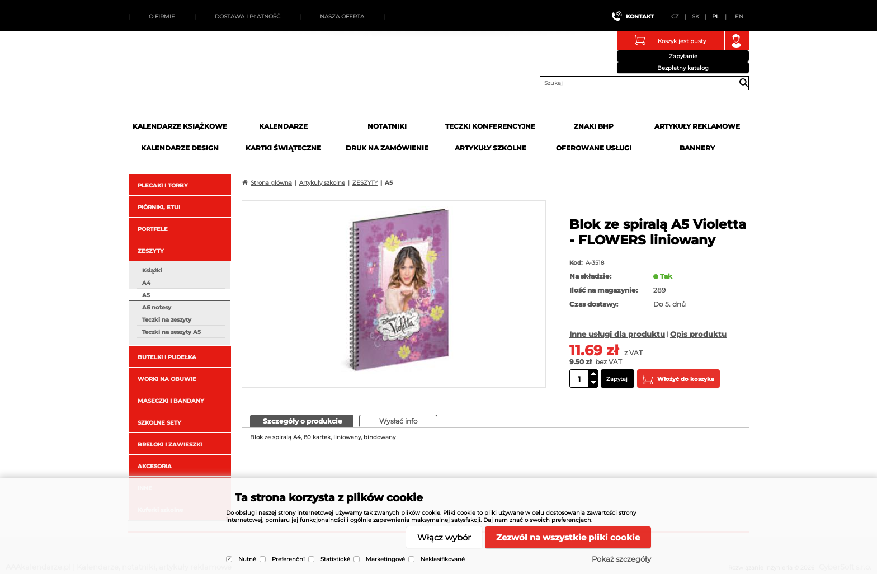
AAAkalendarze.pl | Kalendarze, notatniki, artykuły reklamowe (213, 80)
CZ (675, 16)
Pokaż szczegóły (621, 558)
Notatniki (387, 126)
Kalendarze (283, 126)
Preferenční (288, 559)
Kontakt (640, 16)
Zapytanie (683, 56)
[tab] (301, 421)
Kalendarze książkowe (180, 126)
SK (695, 16)
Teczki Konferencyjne (490, 126)
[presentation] (302, 420)
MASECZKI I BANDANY (171, 400)
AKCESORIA (155, 466)
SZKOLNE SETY (159, 422)
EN (739, 16)
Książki (152, 270)
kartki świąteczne (283, 148)
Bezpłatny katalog (683, 68)
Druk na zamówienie (387, 148)
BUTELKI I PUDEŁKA (167, 357)
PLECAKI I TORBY (163, 185)
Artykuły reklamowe (697, 126)
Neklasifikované (443, 559)
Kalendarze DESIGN (180, 148)
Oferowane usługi (593, 148)
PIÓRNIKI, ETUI (159, 207)
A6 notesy (156, 307)
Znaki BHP (594, 126)
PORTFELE (153, 229)
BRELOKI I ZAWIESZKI (170, 444)
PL (715, 16)
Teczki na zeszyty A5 (171, 332)
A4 (146, 282)
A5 (146, 295)
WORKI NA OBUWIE (167, 379)
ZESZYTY (151, 251)
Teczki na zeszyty (166, 319)
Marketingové (385, 559)
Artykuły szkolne (490, 148)
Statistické (335, 559)
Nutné (247, 559)
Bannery (697, 148)
